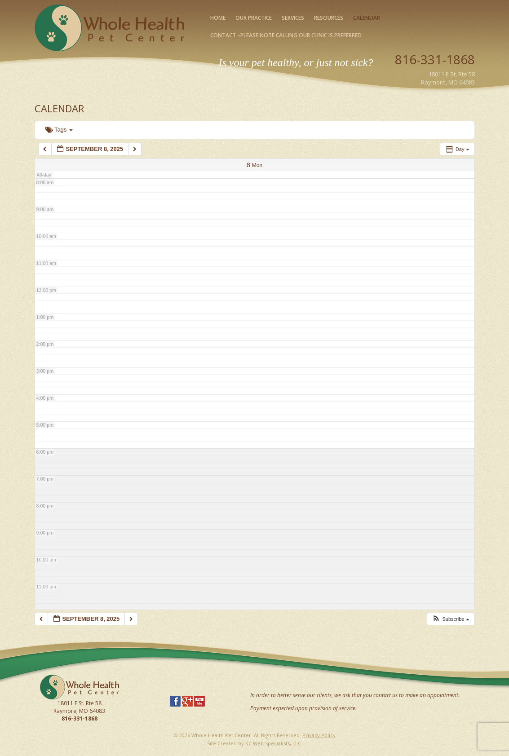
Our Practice (253, 18)
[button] (450, 619)
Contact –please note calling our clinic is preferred (286, 35)
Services (293, 18)
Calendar (366, 18)
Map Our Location (451, 92)
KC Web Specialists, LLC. (273, 743)
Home (218, 18)
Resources (328, 18)
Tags (59, 129)
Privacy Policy (319, 735)
